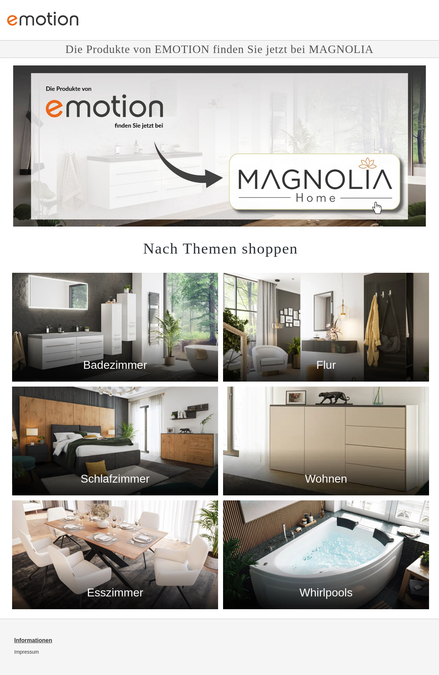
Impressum (26, 652)
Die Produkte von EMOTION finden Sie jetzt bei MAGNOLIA (219, 49)
